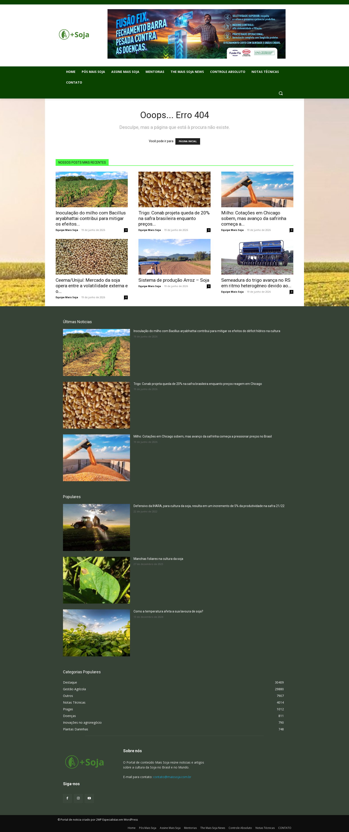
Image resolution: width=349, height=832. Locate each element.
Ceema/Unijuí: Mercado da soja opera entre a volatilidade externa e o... (92, 285)
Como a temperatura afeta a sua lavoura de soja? (168, 611)
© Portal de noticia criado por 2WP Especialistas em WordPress (98, 820)
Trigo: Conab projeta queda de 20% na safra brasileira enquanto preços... (174, 218)
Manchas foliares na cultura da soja (158, 559)
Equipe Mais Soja (67, 230)
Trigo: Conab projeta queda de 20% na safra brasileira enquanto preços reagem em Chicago (198, 384)
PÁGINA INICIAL (188, 141)
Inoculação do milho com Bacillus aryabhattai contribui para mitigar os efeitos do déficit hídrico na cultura (207, 331)
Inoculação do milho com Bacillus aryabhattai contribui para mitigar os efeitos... (91, 218)
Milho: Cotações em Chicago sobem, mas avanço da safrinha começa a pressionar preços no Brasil (203, 436)
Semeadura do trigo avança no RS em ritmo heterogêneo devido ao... (256, 282)
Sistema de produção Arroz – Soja (173, 280)
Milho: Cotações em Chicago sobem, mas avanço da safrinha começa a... (253, 218)
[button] (280, 93)
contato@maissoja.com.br (172, 777)
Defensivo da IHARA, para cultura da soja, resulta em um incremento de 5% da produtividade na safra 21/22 (209, 506)
